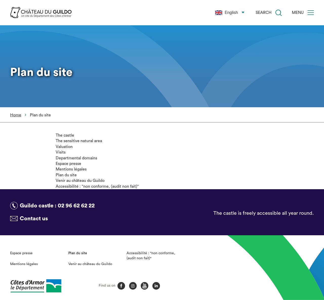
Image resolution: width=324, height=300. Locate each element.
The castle (65, 135)
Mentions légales (71, 169)
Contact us (34, 218)
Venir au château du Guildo (80, 181)
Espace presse (68, 164)
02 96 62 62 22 (76, 205)
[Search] (278, 13)
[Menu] (311, 12)
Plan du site (66, 175)
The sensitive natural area (79, 141)
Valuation (64, 147)
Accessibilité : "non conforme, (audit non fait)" (97, 186)
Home (15, 115)
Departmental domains (76, 158)
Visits (61, 152)
